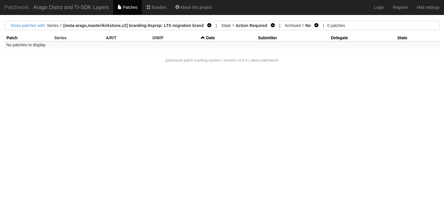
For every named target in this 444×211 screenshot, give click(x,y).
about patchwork (264, 60)
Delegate (339, 37)
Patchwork (16, 7)
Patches (128, 7)
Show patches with (28, 25)
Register (400, 7)
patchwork (174, 60)
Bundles (156, 7)
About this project (193, 7)
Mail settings (428, 7)
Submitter (267, 37)
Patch (12, 37)
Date (210, 37)
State (402, 37)
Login (379, 7)
